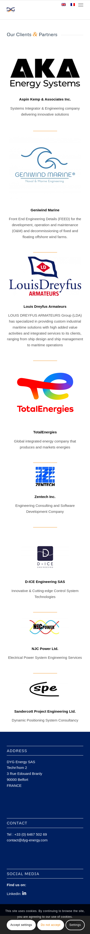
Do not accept (50, 925)
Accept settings (21, 925)
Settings (75, 925)
